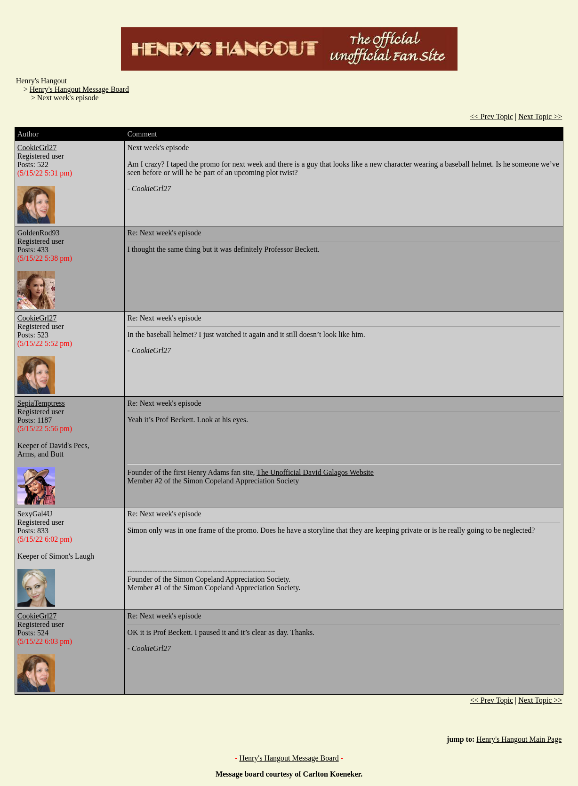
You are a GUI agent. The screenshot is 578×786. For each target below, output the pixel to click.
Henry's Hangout (41, 81)
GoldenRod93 (38, 233)
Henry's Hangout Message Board (79, 89)
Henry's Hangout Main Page (519, 739)
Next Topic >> (540, 116)
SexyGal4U (35, 514)
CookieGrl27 (37, 148)
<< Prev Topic (491, 116)
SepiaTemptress (41, 403)
